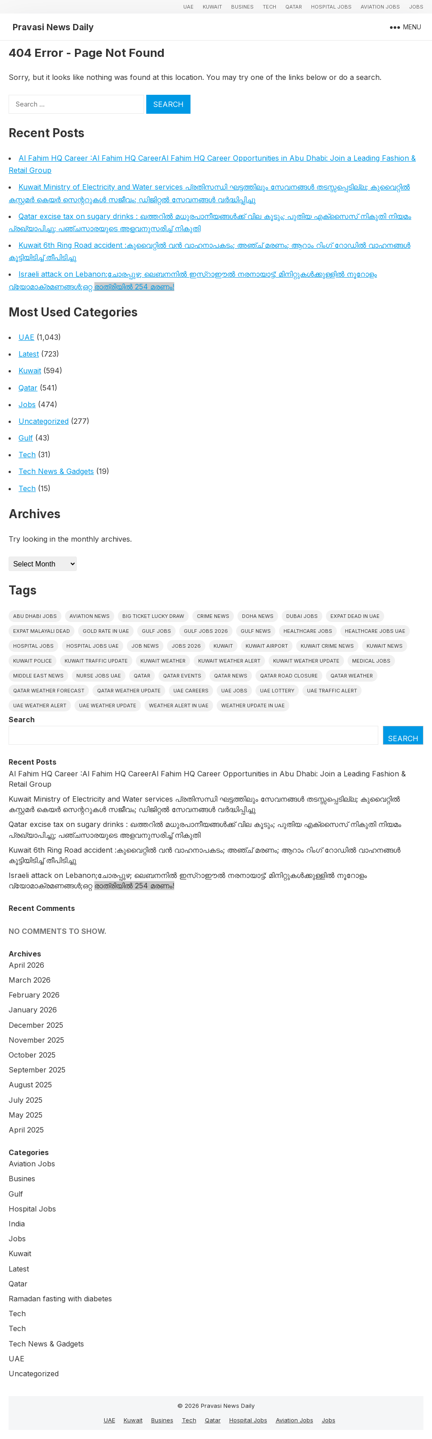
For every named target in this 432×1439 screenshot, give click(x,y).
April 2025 (26, 1129)
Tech (269, 7)
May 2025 (25, 1114)
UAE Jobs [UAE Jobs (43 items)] (234, 690)
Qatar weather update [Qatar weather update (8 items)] (129, 690)
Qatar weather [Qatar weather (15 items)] (351, 676)
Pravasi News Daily (53, 27)
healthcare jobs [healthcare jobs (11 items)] (307, 631)
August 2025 (30, 1084)
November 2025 (36, 1039)
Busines (242, 7)
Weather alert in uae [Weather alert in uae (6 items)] (179, 705)
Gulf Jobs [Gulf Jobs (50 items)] (156, 631)
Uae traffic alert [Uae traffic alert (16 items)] (332, 690)
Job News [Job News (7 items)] (145, 646)
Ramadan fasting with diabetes (60, 1298)
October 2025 (32, 1054)
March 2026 (30, 979)
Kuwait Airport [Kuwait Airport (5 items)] (267, 646)
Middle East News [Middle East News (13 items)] (38, 676)
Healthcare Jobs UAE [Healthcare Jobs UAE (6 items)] (375, 631)
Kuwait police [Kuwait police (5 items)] (32, 661)
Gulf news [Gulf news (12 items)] (256, 631)
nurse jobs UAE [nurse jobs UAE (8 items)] (98, 676)
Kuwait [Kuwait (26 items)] (223, 646)
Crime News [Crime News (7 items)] (213, 616)
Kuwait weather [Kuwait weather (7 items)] (163, 661)
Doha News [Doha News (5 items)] (258, 616)
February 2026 (34, 994)
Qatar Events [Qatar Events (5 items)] (182, 676)
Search (22, 719)
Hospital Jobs (331, 7)
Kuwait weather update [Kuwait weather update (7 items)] (306, 661)
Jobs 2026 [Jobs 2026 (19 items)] (186, 646)
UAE (188, 7)
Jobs (416, 7)
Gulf (26, 437)
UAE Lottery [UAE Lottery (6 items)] (277, 690)
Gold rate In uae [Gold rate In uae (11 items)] (106, 631)
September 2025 (37, 1069)
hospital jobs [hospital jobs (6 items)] (33, 646)
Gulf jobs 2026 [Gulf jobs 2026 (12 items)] (206, 631)
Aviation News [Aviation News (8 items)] (90, 616)
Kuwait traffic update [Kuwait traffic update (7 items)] (96, 661)
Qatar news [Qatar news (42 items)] (230, 676)
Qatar (293, 7)
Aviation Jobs (380, 7)
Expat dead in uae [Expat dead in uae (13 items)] (355, 616)
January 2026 (33, 1009)
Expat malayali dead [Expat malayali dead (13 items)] (41, 631)
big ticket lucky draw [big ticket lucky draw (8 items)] (153, 616)
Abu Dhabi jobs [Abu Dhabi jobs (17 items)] (35, 616)
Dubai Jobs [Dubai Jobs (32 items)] (302, 616)
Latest (29, 353)
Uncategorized (44, 421)
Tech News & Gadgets (56, 471)
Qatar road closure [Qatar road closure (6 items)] (289, 676)
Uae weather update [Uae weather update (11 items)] (107, 705)
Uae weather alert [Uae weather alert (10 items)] (39, 705)
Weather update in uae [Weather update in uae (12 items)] (253, 705)
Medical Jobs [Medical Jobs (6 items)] (371, 661)
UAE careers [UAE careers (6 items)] (191, 690)
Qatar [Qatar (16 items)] (142, 676)
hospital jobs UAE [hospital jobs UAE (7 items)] (92, 646)
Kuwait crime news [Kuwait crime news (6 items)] (327, 646)
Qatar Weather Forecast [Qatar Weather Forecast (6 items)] (48, 690)
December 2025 (36, 1025)
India (17, 1223)
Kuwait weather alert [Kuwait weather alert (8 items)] (229, 661)
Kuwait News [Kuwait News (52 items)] (385, 646)
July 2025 (25, 1100)
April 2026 (26, 965)
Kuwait (212, 7)
